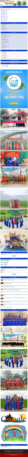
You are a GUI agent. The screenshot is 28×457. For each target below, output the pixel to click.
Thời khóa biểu (4, 37)
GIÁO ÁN (14, 50)
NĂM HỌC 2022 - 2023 (4, 13)
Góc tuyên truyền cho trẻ (5, 42)
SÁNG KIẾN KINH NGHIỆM (14, 60)
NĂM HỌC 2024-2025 (4, 10)
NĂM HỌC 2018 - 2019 (4, 19)
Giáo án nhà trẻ (4, 52)
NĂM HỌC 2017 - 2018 (4, 20)
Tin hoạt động (4, 34)
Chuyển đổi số (4, 47)
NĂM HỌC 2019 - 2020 (4, 17)
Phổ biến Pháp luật (4, 39)
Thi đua (3, 44)
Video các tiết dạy (4, 29)
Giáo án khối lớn (4, 57)
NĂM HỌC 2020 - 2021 (4, 16)
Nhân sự (14, 26)
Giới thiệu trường (4, 24)
